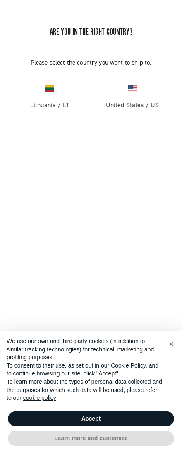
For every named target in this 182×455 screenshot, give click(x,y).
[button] (171, 344)
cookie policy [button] (39, 397)
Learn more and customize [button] (90, 438)
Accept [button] (91, 418)
